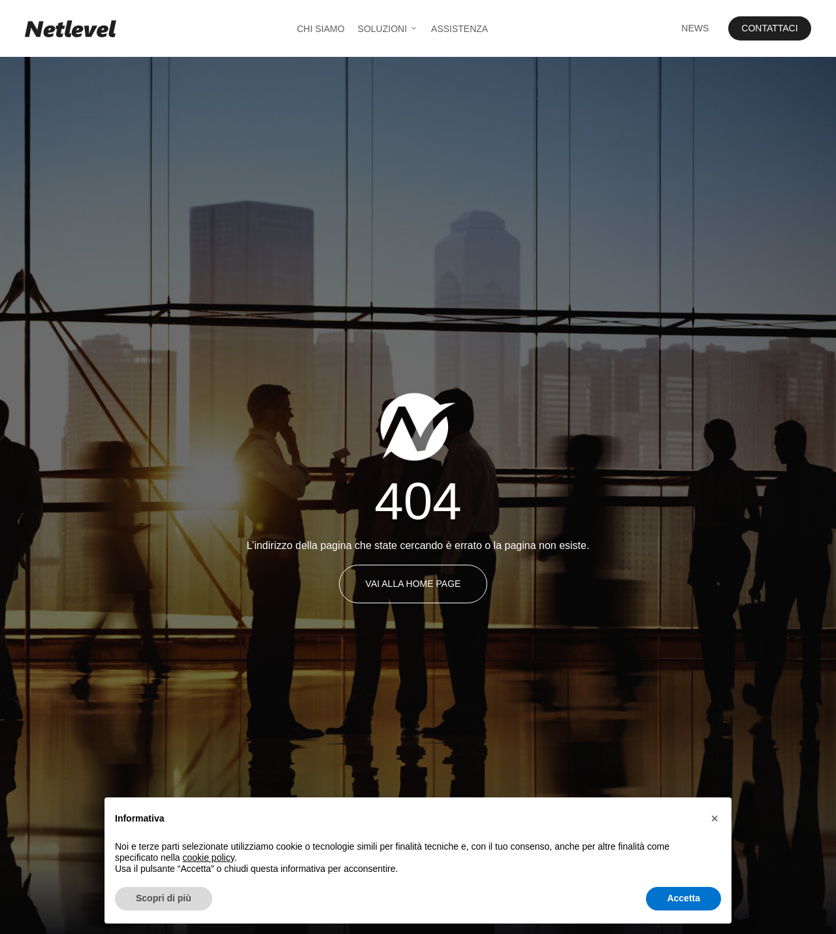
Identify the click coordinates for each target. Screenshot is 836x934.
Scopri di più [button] (163, 898)
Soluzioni (388, 29)
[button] (714, 818)
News (695, 28)
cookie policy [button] (208, 857)
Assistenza (459, 29)
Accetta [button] (683, 898)
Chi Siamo (320, 29)
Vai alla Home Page (413, 583)
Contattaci (769, 28)
